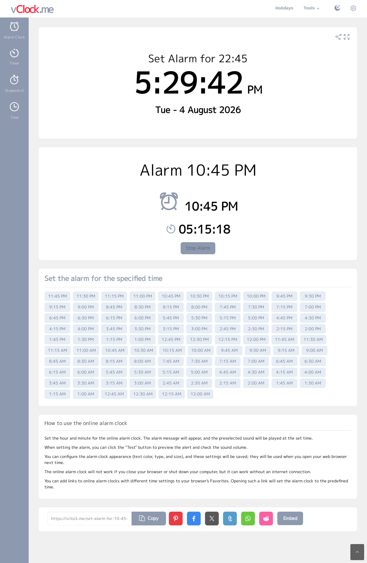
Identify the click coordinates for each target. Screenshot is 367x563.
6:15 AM (57, 372)
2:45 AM (171, 383)
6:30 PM (86, 318)
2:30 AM (199, 383)
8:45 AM (57, 361)
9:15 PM (57, 307)
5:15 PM (228, 318)
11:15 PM (114, 296)
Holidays (285, 7)
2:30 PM (256, 328)
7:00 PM (313, 307)
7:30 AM (199, 361)
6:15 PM (114, 318)
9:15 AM (286, 350)
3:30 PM (142, 328)
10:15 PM (227, 296)
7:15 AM (227, 361)
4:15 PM (57, 328)
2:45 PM (228, 328)
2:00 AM (256, 383)
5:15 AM (171, 372)
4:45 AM (227, 372)
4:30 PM (313, 318)
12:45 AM (114, 394)
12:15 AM (171, 394)
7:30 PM (256, 307)
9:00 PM (86, 307)
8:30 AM (85, 361)
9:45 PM (284, 296)
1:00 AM (85, 394)
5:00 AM (199, 372)
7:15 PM (284, 307)
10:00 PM (256, 296)
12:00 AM (200, 394)
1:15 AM (57, 394)
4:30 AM (256, 372)
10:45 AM (114, 350)
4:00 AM (312, 372)
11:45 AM (284, 339)
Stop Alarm (198, 248)
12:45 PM (171, 339)
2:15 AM (227, 383)
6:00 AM (85, 372)
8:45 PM (114, 307)
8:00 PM (199, 307)
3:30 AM (85, 383)
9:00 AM (314, 350)
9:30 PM (313, 296)
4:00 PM (86, 328)
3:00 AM (142, 383)
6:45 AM (284, 361)
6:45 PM (57, 318)
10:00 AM (200, 350)
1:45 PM (57, 339)
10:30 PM (199, 296)
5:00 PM (256, 318)
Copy (149, 518)
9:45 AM (229, 350)
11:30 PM (86, 296)
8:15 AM (114, 361)
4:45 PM (284, 318)
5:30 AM (142, 372)
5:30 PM (199, 318)
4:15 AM (284, 372)
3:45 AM (57, 383)
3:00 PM (199, 328)
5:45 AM (114, 372)
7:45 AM (171, 361)
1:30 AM (312, 383)
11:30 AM (313, 339)
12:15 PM (227, 339)
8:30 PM (142, 307)
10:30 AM (143, 350)
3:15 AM (114, 383)
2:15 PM (284, 328)
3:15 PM (171, 328)
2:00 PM (313, 328)
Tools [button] (312, 8)
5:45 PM (171, 318)
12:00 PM (256, 339)
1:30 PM (86, 339)
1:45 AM (284, 383)
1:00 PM (142, 339)
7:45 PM (228, 307)
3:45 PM (114, 328)
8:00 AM (142, 361)
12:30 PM (199, 339)
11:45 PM (57, 296)
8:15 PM (171, 307)
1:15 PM (114, 339)
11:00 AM (86, 350)
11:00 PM (142, 296)
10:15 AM (172, 350)
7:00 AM (256, 361)
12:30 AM (143, 394)
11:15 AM (57, 350)
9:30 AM (257, 350)
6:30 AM (312, 361)
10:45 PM (171, 296)
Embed (290, 518)
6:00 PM (142, 318)
